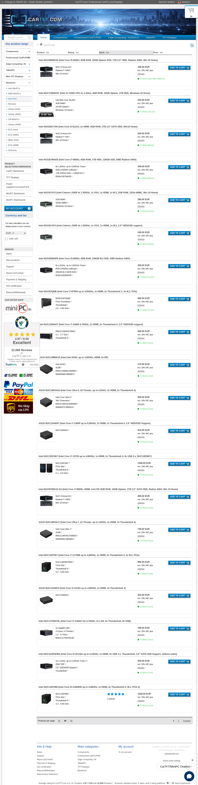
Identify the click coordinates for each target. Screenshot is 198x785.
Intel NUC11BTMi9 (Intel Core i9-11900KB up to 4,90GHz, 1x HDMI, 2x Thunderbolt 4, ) (89, 687)
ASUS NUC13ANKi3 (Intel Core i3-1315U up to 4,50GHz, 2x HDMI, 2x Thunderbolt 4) (82, 588)
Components (60, 37)
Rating (71, 52)
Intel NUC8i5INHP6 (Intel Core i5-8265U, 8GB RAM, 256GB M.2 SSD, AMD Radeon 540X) (84, 258)
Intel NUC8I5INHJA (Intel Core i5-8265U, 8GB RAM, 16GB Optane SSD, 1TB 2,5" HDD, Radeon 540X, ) (98, 60)
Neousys (12, 104)
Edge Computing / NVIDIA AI (123, 37)
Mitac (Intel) (13, 140)
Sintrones (12, 150)
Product (41, 52)
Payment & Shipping (16, 279)
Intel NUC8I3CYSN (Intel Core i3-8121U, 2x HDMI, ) (88, 126)
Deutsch (186, 2)
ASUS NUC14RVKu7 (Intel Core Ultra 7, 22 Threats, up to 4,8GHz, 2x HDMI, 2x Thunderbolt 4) (87, 522)
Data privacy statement (47, 774)
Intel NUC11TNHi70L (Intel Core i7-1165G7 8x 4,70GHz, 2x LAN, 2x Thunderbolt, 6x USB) (85, 621)
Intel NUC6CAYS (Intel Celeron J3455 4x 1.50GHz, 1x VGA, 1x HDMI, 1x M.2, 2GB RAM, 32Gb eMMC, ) (98, 192)
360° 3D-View (46, 114)
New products (13, 260)
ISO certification (14, 286)
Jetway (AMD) (14, 114)
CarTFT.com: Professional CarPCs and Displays (99, 2)
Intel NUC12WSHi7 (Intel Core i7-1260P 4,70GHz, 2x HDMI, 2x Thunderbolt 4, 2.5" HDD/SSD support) (91, 324)
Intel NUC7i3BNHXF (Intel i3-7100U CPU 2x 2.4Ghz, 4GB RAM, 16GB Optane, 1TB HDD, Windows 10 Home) (94, 93)
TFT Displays (12, 177)
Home (43, 37)
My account (14, 208)
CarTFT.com (47, 45)
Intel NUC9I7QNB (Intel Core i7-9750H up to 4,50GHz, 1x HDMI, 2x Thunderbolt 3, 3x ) (88, 291)
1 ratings (111, 698)
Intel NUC (12, 99)
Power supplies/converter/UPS (17, 185)
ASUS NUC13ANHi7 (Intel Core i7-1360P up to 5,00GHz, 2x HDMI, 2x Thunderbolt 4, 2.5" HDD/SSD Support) (95, 423)
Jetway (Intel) (14, 109)
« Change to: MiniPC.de (27, 2)
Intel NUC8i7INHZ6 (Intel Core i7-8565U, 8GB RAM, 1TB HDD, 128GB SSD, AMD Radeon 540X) (87, 159)
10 (59, 721)
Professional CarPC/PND (87, 37)
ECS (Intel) (13, 130)
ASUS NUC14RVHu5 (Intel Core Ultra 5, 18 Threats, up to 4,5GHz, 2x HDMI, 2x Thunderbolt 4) (87, 390)
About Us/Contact (14, 273)
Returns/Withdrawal (15, 292)
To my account (124, 752)
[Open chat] (189, 776)
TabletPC (150, 37)
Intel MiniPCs (14, 88)
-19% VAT (11, 239)
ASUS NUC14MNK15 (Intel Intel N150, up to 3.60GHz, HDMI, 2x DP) (73, 357)
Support (10, 266)
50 (71, 721)
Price (155, 52)
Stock (102, 52)
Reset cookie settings (171, 761)
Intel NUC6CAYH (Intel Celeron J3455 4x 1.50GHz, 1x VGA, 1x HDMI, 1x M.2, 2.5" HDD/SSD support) (91, 225)
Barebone (82, 770)
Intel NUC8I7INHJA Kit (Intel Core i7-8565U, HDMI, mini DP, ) (108, 489)
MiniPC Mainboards (15, 200)
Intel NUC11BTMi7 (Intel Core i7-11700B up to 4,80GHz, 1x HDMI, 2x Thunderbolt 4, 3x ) (89, 555)
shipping (141, 74)
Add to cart (177, 67)
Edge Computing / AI (87, 759)
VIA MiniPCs (13, 119)
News (9, 253)
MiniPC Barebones (15, 193)
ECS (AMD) (13, 135)
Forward (186, 721)
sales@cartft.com (172, 754)
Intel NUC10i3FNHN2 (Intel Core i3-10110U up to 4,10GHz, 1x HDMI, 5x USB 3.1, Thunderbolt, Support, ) (108, 654)
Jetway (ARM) (14, 124)
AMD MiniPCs (14, 93)
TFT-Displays (169, 37)
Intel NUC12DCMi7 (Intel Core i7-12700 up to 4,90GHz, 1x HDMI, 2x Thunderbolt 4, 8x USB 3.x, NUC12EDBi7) (95, 456)
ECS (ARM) (13, 145)
